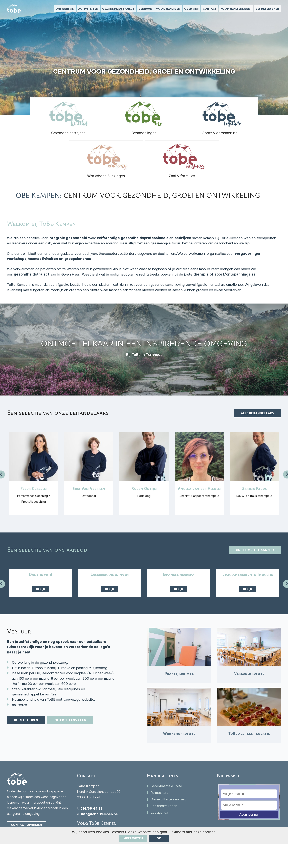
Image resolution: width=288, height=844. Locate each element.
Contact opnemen (27, 803)
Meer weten (133, 838)
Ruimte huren (27, 700)
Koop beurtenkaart (236, 9)
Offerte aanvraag (74, 700)
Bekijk (40, 559)
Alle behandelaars (256, 378)
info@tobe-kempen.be (99, 792)
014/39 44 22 (91, 787)
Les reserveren (267, 9)
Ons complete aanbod (253, 520)
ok (159, 838)
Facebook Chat (27, 811)
